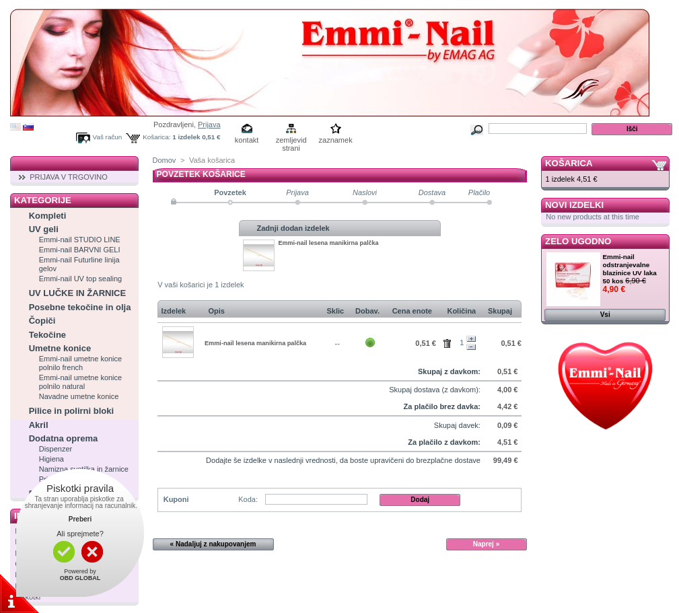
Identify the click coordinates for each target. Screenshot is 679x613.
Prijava (209, 124)
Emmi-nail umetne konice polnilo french (80, 363)
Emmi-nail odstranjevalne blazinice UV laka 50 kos (630, 269)
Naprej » (486, 544)
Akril (38, 425)
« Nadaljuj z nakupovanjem (213, 544)
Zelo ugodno (578, 241)
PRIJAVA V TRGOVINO (69, 177)
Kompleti (48, 216)
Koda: (248, 499)
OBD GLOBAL (80, 578)
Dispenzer (56, 449)
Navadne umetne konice (79, 396)
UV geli (44, 229)
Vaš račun (107, 137)
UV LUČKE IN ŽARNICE (77, 293)
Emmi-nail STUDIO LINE (79, 240)
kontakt (246, 140)
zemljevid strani (291, 141)
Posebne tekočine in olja (80, 307)
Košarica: (156, 137)
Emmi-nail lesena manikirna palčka (329, 243)
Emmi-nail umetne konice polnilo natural (80, 381)
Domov (164, 160)
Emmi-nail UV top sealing (80, 279)
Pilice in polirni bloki (71, 411)
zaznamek (336, 140)
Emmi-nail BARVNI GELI (79, 250)
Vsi (605, 314)
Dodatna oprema (63, 438)
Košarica (568, 163)
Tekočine (47, 335)
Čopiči (42, 321)
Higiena (51, 459)
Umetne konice (60, 348)
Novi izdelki (574, 205)
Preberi (80, 519)
